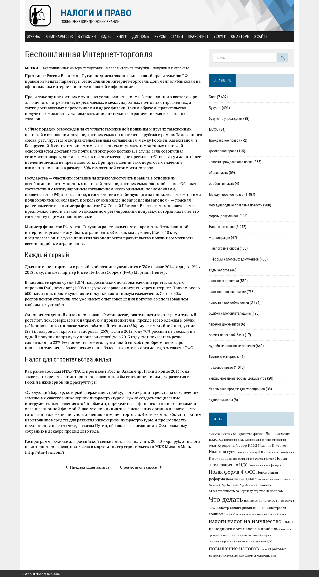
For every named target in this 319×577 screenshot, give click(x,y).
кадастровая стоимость (265, 509)
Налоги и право (33, 572)
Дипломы (138, 36)
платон (272, 539)
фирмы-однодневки (261, 553)
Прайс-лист (195, 36)
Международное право (227, 194)
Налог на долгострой (236, 453)
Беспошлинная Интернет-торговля (70, 67)
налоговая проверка (225, 281)
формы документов (225, 216)
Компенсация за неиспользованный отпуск (271, 440)
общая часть (219, 173)
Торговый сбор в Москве (224, 486)
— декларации (220, 238)
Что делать (271, 494)
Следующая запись (140, 456)
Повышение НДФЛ (224, 480)
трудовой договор (234, 553)
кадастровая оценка (228, 508)
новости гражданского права (231, 162)
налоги (270, 516)
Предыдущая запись (86, 456)
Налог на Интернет (264, 446)
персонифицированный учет (250, 539)
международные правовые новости (236, 205)
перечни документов (225, 324)
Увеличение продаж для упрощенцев (238, 389)
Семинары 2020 (57, 36)
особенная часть (222, 184)
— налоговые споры (225, 249)
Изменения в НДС (235, 440)
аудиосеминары (222, 400)
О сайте (258, 36)
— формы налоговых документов (235, 259)
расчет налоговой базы (227, 335)
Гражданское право (224, 140)
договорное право (223, 151)
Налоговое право (223, 227)
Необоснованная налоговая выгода (242, 459)
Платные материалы (225, 357)
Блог (213, 97)
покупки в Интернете (168, 67)
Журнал (32, 36)
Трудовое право (222, 367)
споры (270, 547)
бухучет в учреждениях (227, 119)
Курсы (157, 36)
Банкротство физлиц (250, 434)
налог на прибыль (227, 532)
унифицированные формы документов (238, 378)
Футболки (84, 36)
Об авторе (238, 36)
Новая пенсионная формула (266, 466)
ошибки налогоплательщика (231, 313)
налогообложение (283, 533)
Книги (119, 36)
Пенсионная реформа (276, 473)
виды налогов (220, 270)
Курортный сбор (224, 446)
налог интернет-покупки (125, 67)
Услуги (217, 36)
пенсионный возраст (221, 539)
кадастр (274, 503)
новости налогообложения (230, 303)
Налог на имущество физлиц (266, 453)
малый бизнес (252, 517)
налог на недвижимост (271, 525)
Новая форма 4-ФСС (233, 472)
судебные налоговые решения (233, 346)
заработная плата (256, 503)
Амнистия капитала (221, 434)
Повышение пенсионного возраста (258, 480)
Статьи (174, 36)
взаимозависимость (227, 502)
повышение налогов (241, 546)
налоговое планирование (228, 292)
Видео (103, 36)
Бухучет (216, 108)
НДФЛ (245, 446)
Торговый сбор (287, 480)
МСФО (214, 129)
